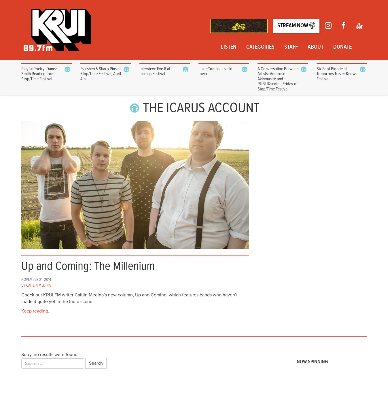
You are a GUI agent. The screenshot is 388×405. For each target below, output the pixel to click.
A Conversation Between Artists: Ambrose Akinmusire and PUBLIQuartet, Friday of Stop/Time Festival (278, 79)
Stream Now (296, 26)
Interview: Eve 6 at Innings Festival (154, 71)
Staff (291, 47)
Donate (342, 47)
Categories (260, 47)
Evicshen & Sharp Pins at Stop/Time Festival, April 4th (100, 74)
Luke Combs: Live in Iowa (215, 71)
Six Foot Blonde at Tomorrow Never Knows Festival (337, 74)
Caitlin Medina (38, 285)
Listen (228, 47)
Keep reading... (36, 311)
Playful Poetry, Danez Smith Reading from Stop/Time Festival (39, 74)
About (315, 47)
